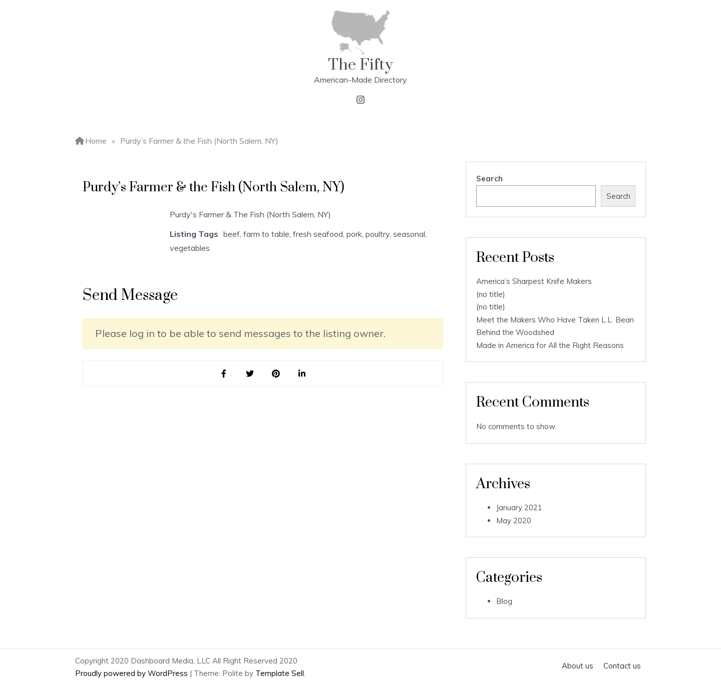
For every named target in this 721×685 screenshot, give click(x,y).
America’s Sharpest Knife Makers (534, 281)
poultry (378, 234)
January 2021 (519, 507)
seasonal (409, 234)
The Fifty (360, 65)
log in (142, 333)
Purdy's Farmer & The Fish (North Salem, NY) (250, 214)
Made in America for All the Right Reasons (550, 345)
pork (354, 234)
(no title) (490, 294)
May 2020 (513, 520)
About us (577, 665)
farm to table (266, 234)
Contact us (622, 665)
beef (231, 234)
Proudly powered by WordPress (132, 673)
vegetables (190, 248)
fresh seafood (318, 234)
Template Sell (279, 673)
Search (489, 178)
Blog (504, 601)
